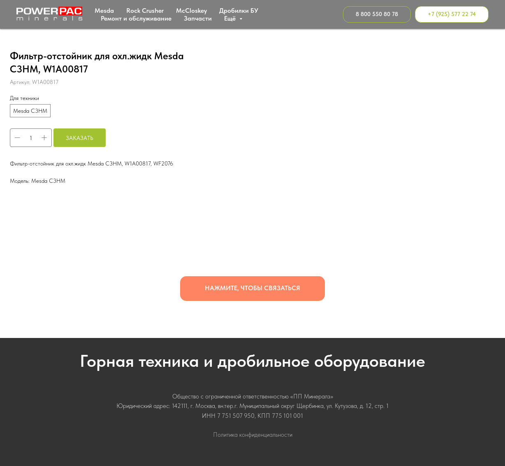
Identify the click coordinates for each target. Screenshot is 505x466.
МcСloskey (191, 10)
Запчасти (198, 18)
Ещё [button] (230, 18)
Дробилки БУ (238, 10)
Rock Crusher (145, 10)
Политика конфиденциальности (252, 434)
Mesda (104, 10)
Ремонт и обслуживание (136, 18)
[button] (252, 288)
